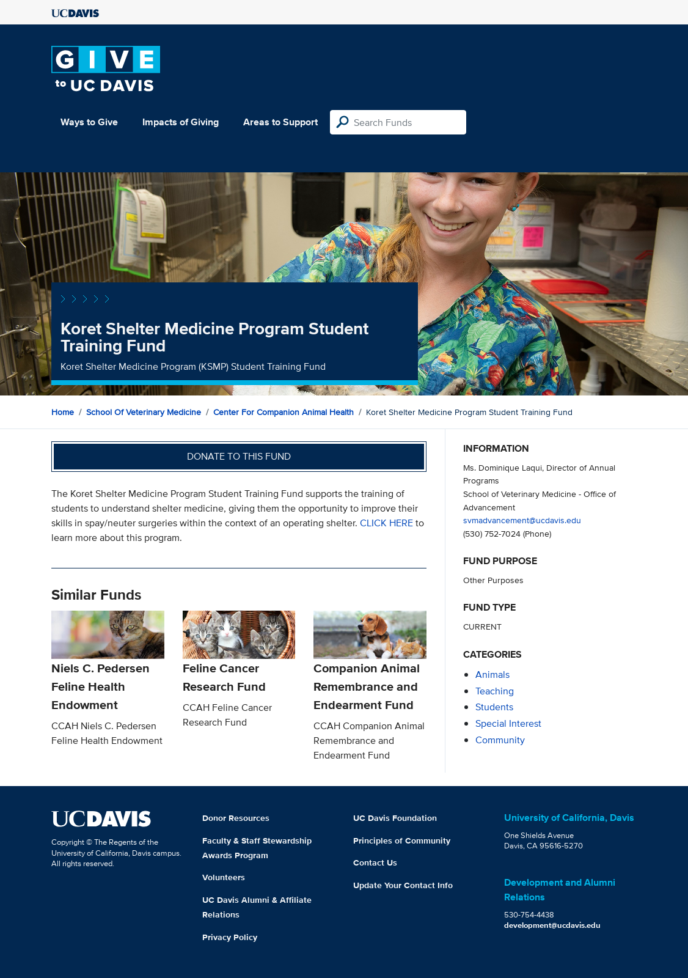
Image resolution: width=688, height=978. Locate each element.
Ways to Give (89, 122)
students (494, 707)
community (500, 740)
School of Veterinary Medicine (143, 412)
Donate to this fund (239, 456)
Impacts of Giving (180, 122)
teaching (494, 691)
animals (492, 674)
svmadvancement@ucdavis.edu (522, 519)
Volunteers (223, 877)
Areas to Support (280, 122)
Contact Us (375, 862)
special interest (508, 723)
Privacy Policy (229, 937)
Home (62, 412)
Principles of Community (401, 840)
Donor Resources (235, 818)
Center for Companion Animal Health (283, 412)
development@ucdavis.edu (552, 925)
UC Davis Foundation (395, 818)
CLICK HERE (387, 523)
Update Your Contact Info (403, 885)
